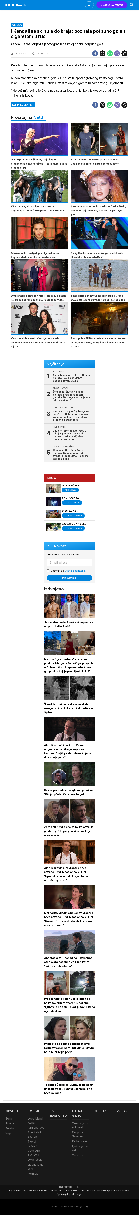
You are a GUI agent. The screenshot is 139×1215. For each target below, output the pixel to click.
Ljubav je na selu (35, 1166)
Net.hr (39, 117)
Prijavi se (69, 578)
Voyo (8, 1133)
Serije (9, 1118)
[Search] (132, 5)
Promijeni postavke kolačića (113, 1190)
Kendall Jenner (22, 104)
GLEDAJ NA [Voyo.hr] (112, 4)
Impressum (15, 1190)
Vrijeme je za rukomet (80, 1125)
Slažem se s (68, 570)
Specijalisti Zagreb (34, 1134)
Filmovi (9, 1123)
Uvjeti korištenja (31, 1190)
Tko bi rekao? (32, 1143)
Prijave (123, 1111)
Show (52, 478)
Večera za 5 (79, 1155)
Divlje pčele (35, 1159)
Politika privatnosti (51, 1190)
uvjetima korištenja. (75, 570)
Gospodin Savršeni (34, 1152)
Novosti (12, 1111)
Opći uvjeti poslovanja (68, 1194)
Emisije (9, 1128)
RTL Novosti (57, 546)
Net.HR (100, 1111)
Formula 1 (34, 1173)
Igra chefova (36, 1127)
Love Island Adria (35, 1120)
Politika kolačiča (87, 1190)
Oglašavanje (70, 1190)
